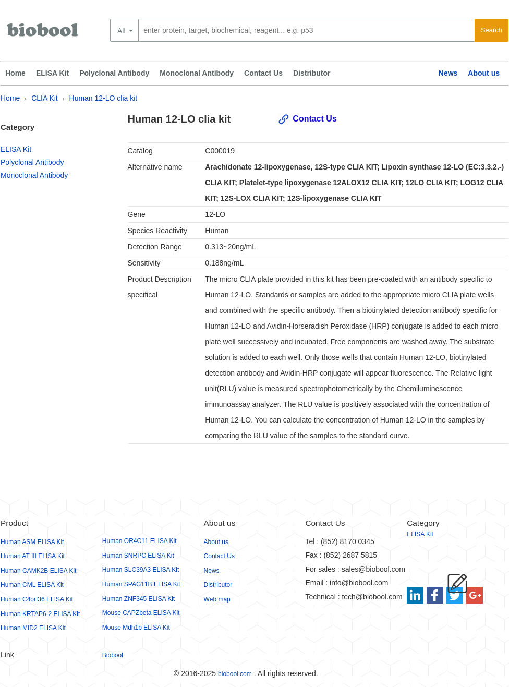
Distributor (312, 73)
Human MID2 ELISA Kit (33, 628)
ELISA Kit (52, 73)
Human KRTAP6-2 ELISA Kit (40, 614)
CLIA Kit (44, 98)
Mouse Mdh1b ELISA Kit (136, 627)
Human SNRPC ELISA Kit (138, 555)
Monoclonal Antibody (197, 73)
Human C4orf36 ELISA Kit (37, 599)
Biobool (112, 655)
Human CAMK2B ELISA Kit (38, 570)
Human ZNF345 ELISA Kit (138, 598)
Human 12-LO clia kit (103, 98)
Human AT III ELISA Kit (33, 556)
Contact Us (263, 73)
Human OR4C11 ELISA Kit (139, 541)
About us (484, 73)
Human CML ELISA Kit (32, 584)
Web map (217, 599)
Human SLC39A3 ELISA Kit (140, 569)
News (448, 73)
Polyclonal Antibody (114, 73)
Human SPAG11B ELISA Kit (141, 584)
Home (15, 73)
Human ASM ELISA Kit (32, 542)
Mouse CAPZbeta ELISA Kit (141, 613)
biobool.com (235, 674)
